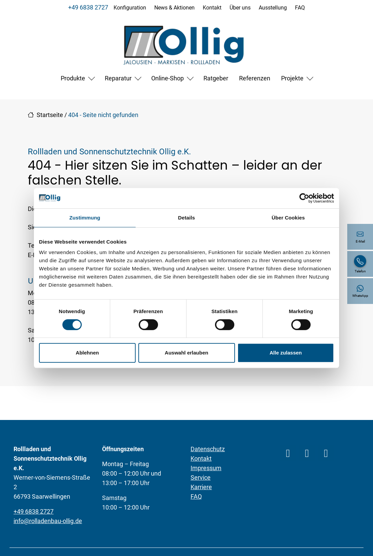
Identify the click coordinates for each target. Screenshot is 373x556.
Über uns (240, 7)
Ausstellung (273, 7)
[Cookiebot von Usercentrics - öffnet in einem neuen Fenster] (304, 198)
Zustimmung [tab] (85, 218)
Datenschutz (208, 449)
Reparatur (118, 78)
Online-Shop (167, 78)
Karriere (201, 487)
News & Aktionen (174, 7)
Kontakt (212, 7)
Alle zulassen (286, 353)
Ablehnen (87, 353)
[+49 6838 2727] (360, 264)
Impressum (206, 468)
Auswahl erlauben (186, 353)
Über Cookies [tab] (288, 218)
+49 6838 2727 (88, 7)
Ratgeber (215, 78)
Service (201, 477)
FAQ (300, 7)
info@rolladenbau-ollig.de (48, 520)
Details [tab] (186, 218)
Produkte (73, 78)
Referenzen (254, 78)
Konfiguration (130, 7)
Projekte (292, 78)
